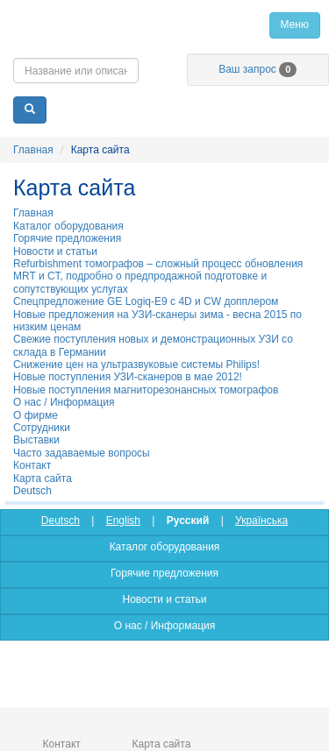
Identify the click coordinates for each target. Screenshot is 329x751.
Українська (261, 520)
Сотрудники (41, 428)
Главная (164, 24)
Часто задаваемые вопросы (81, 453)
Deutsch (32, 491)
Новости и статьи (55, 251)
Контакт (32, 465)
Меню (295, 24)
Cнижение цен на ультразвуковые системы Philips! (136, 364)
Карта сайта (42, 478)
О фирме (35, 415)
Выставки (36, 440)
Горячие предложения (67, 238)
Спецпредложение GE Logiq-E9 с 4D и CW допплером (145, 301)
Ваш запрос (257, 69)
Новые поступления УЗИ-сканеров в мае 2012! (127, 377)
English (123, 520)
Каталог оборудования (68, 226)
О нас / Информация (63, 402)
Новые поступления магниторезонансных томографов (145, 390)
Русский (188, 520)
